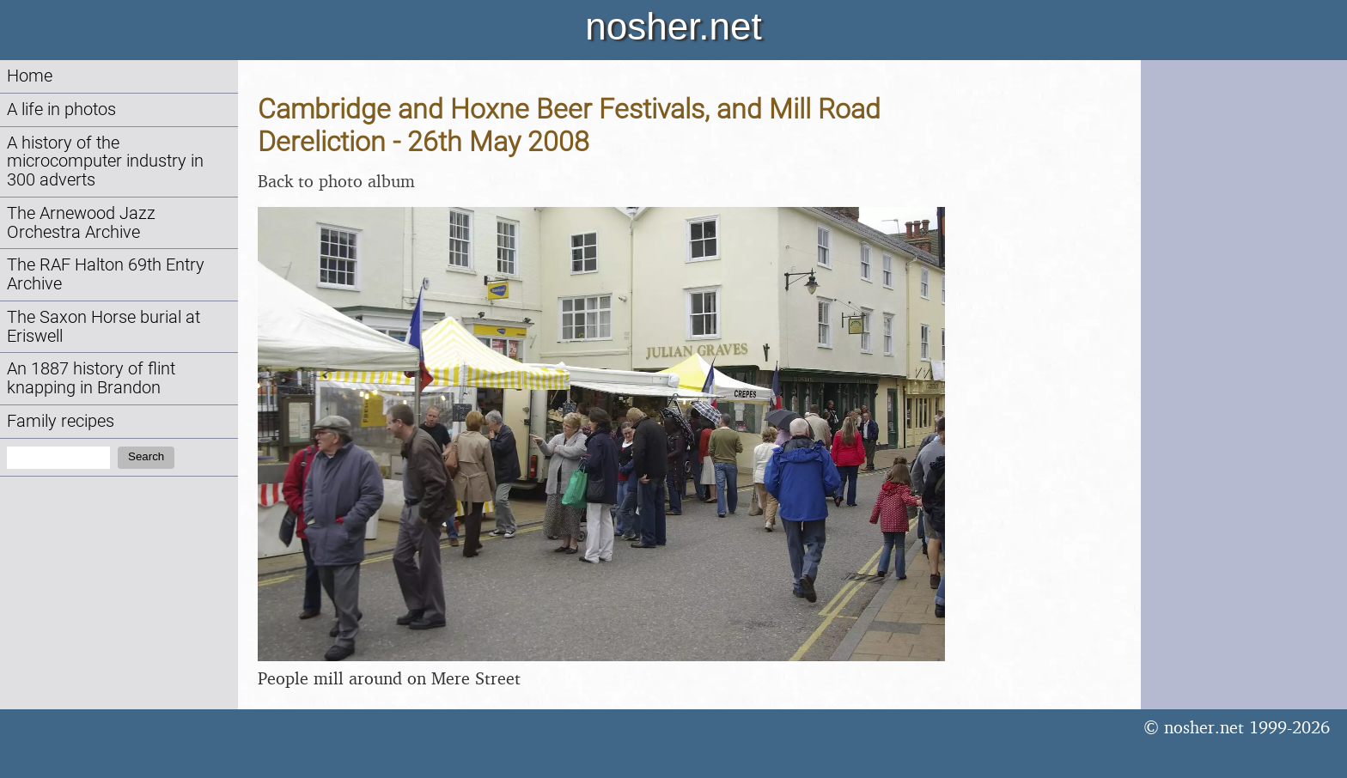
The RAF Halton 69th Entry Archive (105, 274)
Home (29, 76)
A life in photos (61, 109)
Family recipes (60, 421)
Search (146, 456)
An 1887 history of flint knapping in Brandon (91, 378)
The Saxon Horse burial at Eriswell (103, 326)
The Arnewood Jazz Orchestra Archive (81, 223)
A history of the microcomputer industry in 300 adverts (105, 162)
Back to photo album (336, 180)
